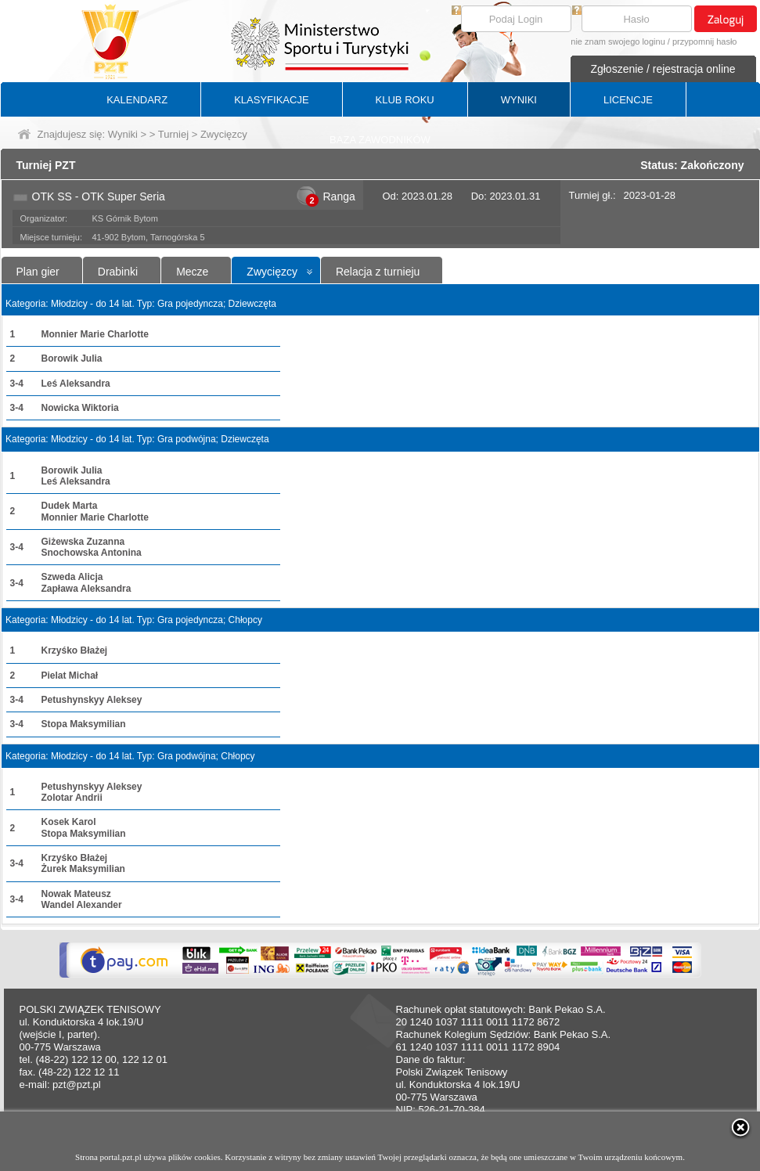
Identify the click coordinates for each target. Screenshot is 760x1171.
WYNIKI (519, 100)
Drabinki (118, 271)
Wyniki (123, 134)
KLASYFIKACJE (271, 100)
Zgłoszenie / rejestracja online (662, 69)
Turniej (173, 134)
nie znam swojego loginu (618, 41)
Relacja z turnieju (378, 271)
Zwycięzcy (272, 271)
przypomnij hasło (704, 41)
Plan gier (37, 271)
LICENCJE (628, 100)
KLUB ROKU (405, 100)
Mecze (192, 271)
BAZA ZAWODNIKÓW (380, 140)
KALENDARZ (136, 100)
